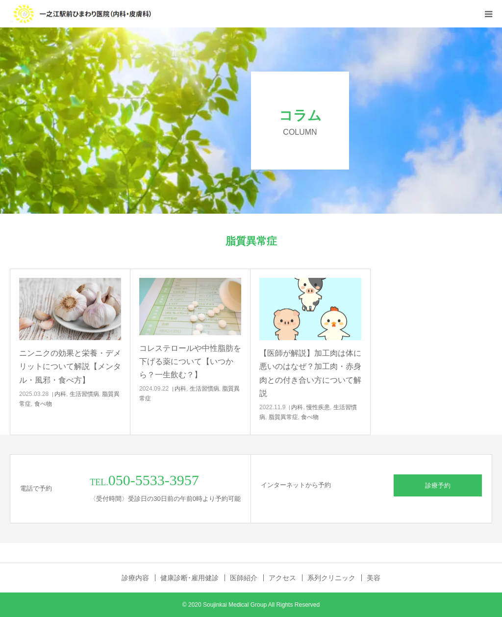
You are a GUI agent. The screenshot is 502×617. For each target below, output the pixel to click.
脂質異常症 (283, 417)
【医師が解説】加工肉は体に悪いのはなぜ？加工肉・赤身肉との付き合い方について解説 (310, 373)
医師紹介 (243, 577)
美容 (373, 577)
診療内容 (135, 577)
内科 (60, 394)
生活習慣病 (84, 394)
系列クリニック (331, 577)
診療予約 (438, 485)
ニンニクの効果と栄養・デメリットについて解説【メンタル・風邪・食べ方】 (70, 366)
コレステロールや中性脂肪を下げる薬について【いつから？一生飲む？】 (190, 361)
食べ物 (43, 403)
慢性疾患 (318, 407)
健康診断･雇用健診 (189, 577)
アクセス (282, 577)
